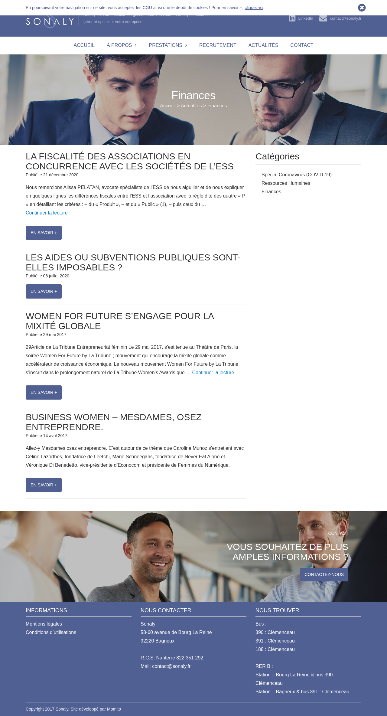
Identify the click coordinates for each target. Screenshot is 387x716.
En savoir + (44, 232)
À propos (119, 45)
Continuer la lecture (47, 212)
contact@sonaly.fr (345, 18)
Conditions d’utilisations (51, 632)
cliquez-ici (254, 7)
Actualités (263, 45)
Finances (271, 191)
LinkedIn (305, 18)
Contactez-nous (324, 574)
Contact (301, 45)
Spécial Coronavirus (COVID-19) (297, 174)
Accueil (84, 45)
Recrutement (217, 45)
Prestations (165, 45)
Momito (114, 709)
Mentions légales (44, 623)
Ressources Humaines (286, 183)
